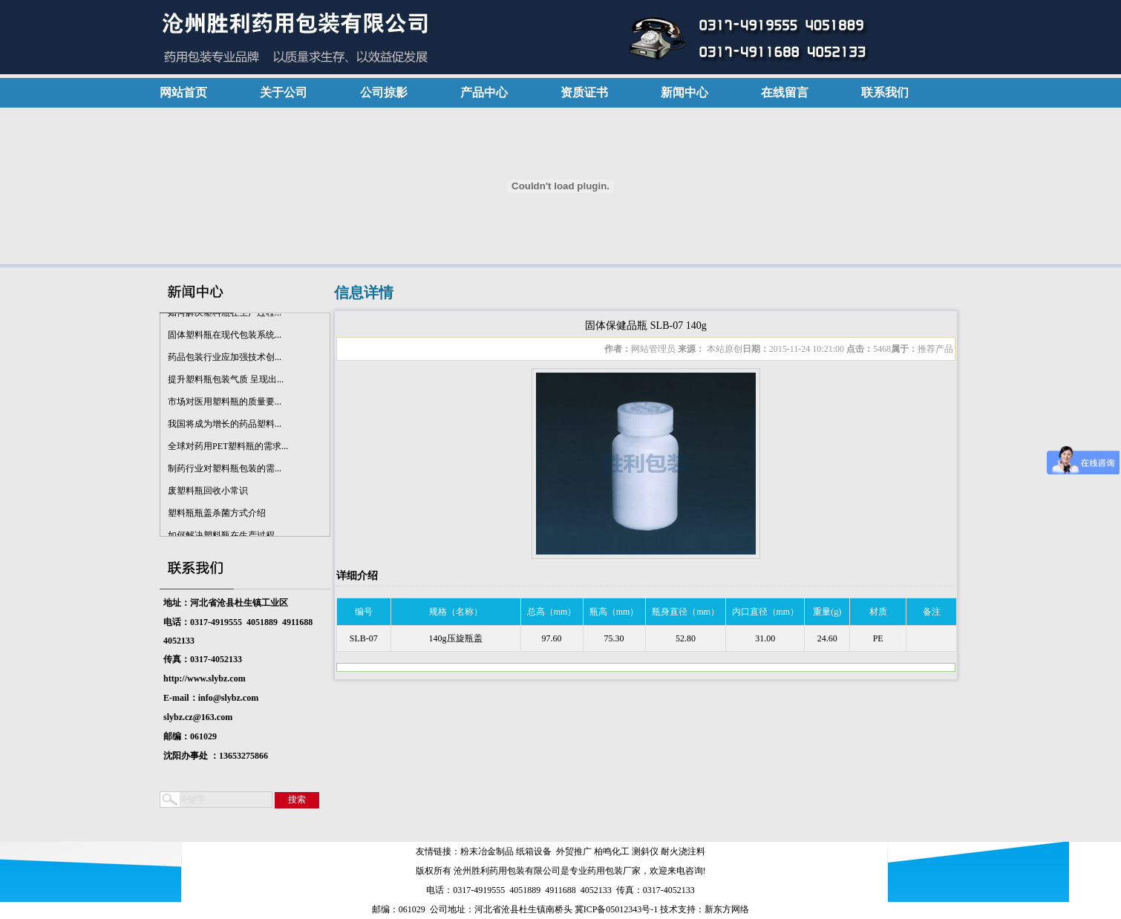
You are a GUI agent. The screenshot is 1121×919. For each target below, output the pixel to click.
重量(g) (827, 611)
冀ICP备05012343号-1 (616, 909)
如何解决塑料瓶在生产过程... (224, 315)
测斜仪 (645, 851)
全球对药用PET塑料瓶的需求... (228, 448)
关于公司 (283, 92)
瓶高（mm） (614, 611)
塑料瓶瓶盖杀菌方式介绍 (217, 515)
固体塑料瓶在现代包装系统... (224, 337)
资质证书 (584, 92)
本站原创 (723, 349)
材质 (878, 611)
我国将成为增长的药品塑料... (224, 426)
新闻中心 (684, 92)
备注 (932, 611)
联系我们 (885, 92)
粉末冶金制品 (487, 851)
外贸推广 (574, 851)
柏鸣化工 (612, 851)
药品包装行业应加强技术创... (224, 359)
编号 (364, 611)
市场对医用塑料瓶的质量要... (224, 404)
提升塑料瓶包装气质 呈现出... (226, 381)
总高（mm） (552, 611)
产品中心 (484, 92)
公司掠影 (384, 92)
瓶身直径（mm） (685, 611)
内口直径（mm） (766, 611)
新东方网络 (727, 909)
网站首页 (183, 92)
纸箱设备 (534, 851)
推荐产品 (935, 349)
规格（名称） (456, 611)
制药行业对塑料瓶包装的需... (224, 470)
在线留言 (784, 92)
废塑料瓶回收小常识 (208, 493)
